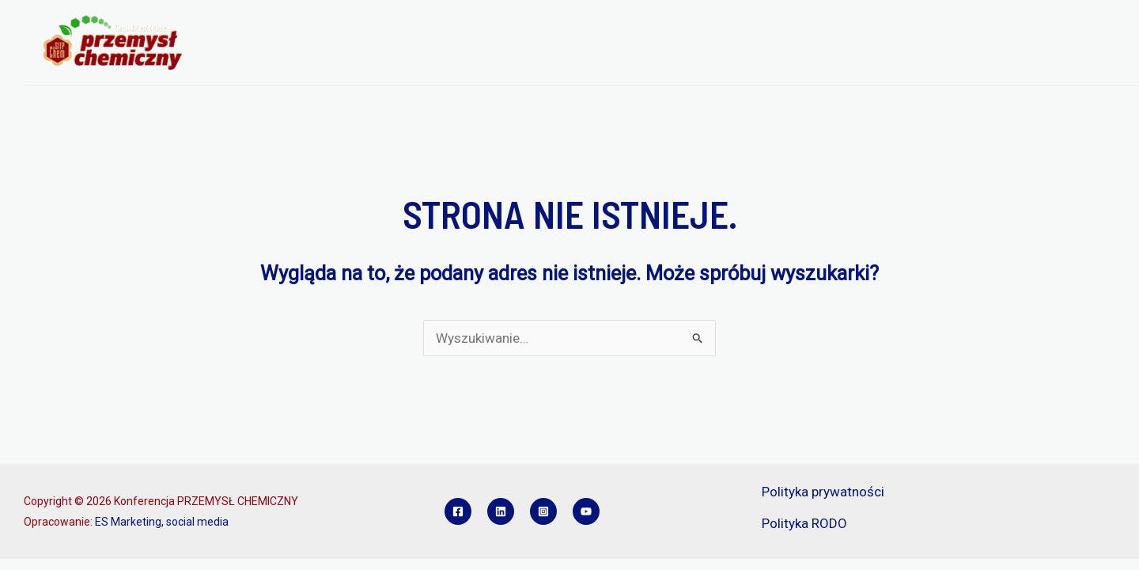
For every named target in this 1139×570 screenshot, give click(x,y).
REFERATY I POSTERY (734, 43)
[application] (388, 43)
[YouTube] (586, 511)
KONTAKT (1085, 43)
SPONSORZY (848, 43)
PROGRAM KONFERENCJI (486, 43)
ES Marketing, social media (162, 521)
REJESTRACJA (614, 43)
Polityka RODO (804, 523)
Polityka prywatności (823, 492)
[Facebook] (458, 511)
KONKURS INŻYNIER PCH (971, 43)
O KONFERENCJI (346, 43)
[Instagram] (543, 511)
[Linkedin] (500, 511)
